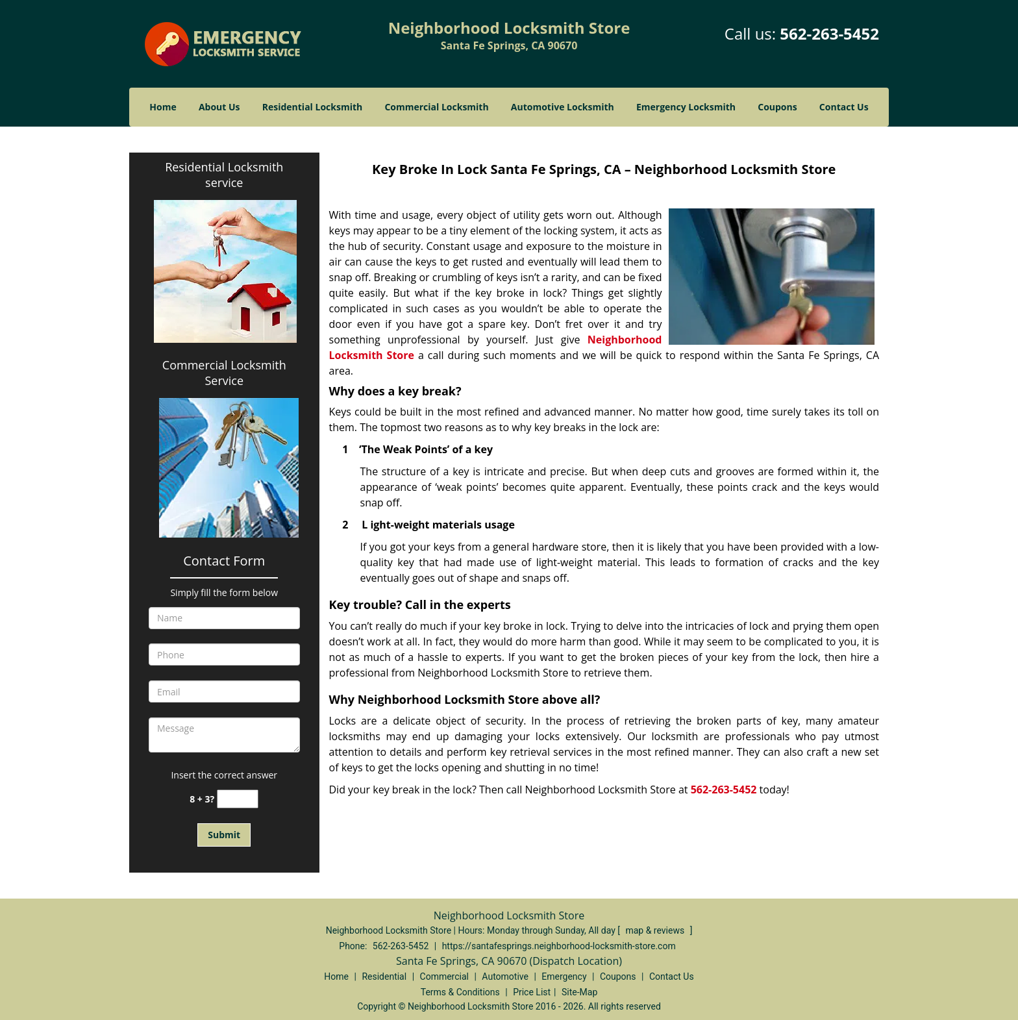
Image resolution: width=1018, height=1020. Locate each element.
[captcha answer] (237, 799)
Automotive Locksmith (562, 107)
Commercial (444, 976)
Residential (384, 976)
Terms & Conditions (460, 992)
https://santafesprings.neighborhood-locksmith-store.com (559, 946)
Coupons (777, 107)
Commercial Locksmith (436, 107)
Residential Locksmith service (224, 174)
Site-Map (579, 992)
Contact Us (844, 107)
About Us (219, 107)
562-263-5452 (829, 33)
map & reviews (655, 930)
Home (162, 107)
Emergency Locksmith (686, 107)
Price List (532, 992)
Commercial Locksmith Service (224, 372)
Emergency (563, 976)
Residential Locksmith (312, 107)
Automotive (505, 976)
